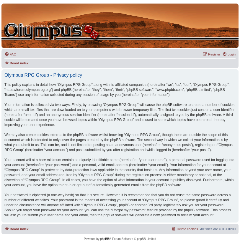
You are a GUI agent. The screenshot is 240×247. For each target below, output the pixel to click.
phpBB (104, 239)
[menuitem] (10, 54)
